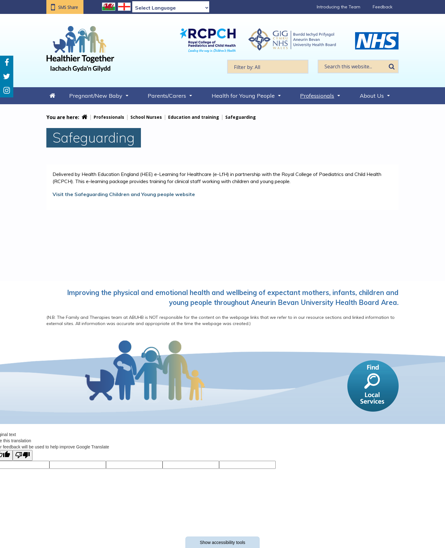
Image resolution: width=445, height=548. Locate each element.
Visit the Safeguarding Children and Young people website (124, 194)
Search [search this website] (391, 66)
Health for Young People (243, 95)
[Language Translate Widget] (170, 8)
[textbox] (267, 67)
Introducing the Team (338, 7)
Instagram (6, 90)
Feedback (382, 7)
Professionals (317, 95)
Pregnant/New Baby (95, 95)
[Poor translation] (22, 455)
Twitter (6, 76)
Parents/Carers (167, 95)
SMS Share (68, 7)
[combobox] (267, 67)
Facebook (7, 62)
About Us (372, 95)
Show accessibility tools (222, 542)
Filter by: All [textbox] (247, 67)
